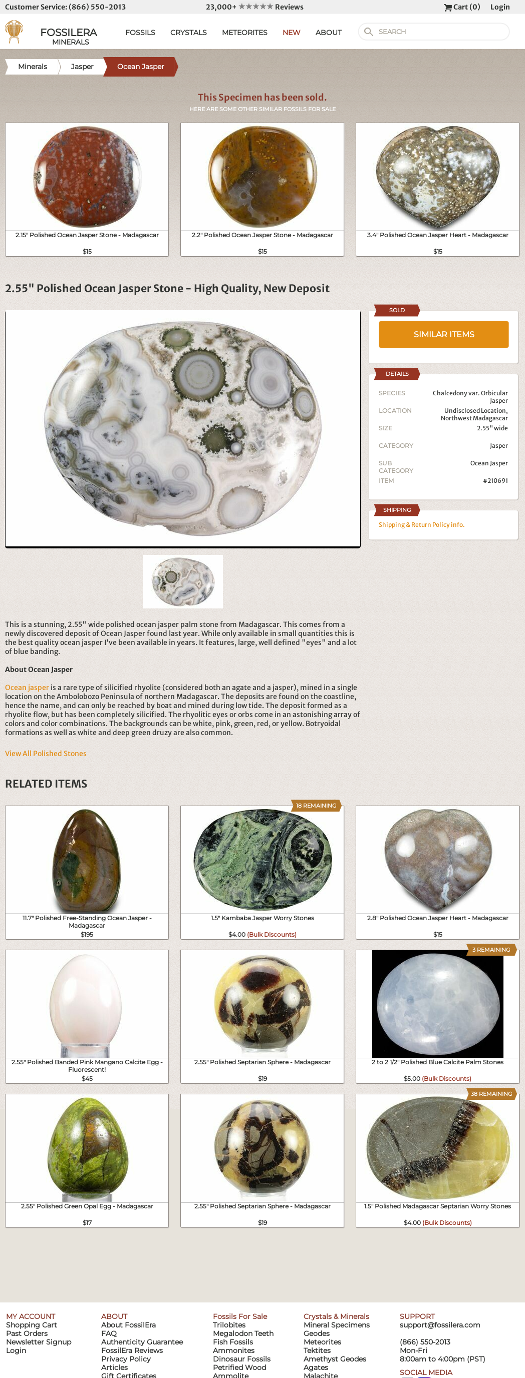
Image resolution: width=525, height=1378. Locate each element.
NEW (292, 32)
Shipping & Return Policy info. (422, 524)
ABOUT (329, 32)
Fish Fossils (233, 1341)
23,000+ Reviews (255, 7)
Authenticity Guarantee (142, 1341)
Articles (114, 1367)
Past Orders (27, 1333)
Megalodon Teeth (243, 1333)
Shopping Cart (31, 1324)
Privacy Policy (126, 1358)
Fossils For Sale (240, 1316)
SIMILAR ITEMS (444, 334)
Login (500, 7)
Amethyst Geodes (335, 1358)
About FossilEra (128, 1324)
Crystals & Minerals (336, 1316)
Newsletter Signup (38, 1341)
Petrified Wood (239, 1367)
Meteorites (322, 1341)
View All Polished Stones (46, 753)
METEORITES (245, 32)
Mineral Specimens (337, 1324)
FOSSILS (140, 32)
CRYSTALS (188, 32)
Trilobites (229, 1324)
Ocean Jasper (489, 463)
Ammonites (233, 1350)
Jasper (499, 445)
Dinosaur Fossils (242, 1358)
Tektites (317, 1350)
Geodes (317, 1333)
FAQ (109, 1333)
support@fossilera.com (440, 1324)
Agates (316, 1367)
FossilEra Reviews (132, 1350)
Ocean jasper (27, 687)
